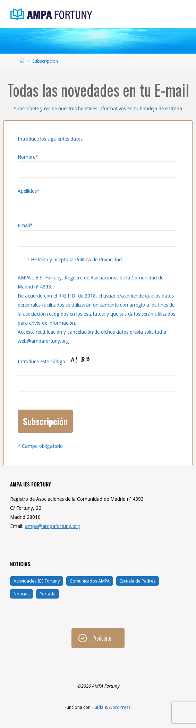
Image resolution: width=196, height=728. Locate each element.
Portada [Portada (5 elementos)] (48, 593)
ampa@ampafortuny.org (52, 526)
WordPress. (120, 707)
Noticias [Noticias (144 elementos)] (21, 593)
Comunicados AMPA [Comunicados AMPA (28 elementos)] (90, 581)
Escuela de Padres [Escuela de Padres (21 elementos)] (137, 581)
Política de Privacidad (98, 259)
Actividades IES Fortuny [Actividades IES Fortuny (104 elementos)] (37, 581)
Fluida (97, 707)
